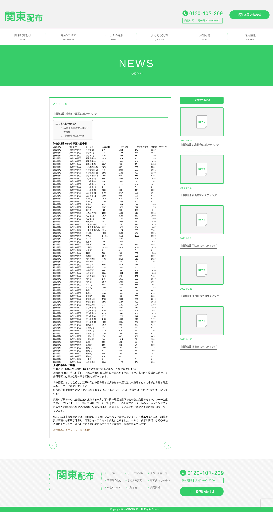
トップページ (113, 473)
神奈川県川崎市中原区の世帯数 (76, 130)
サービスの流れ (113, 37)
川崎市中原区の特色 (74, 135)
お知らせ (204, 37)
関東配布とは (22, 37)
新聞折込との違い (159, 480)
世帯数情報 (78, 103)
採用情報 (250, 37)
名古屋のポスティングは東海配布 (71, 430)
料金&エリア (68, 37)
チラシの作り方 (157, 473)
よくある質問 (159, 37)
